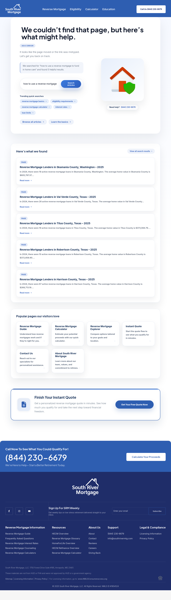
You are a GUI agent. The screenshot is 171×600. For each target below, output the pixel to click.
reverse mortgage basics (33, 101)
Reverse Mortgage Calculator (66, 553)
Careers (93, 548)
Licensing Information (151, 533)
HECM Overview (60, 533)
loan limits (26, 113)
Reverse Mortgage (54, 9)
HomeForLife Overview (63, 543)
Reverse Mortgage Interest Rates (21, 543)
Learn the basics (59, 122)
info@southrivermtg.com (120, 538)
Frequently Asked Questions (19, 538)
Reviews (93, 543)
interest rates (61, 107)
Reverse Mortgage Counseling (20, 548)
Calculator (91, 9)
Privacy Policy (147, 538)
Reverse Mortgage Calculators (20, 553)
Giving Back (95, 553)
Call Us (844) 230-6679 (151, 9)
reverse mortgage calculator (34, 107)
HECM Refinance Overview (65, 548)
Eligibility (75, 9)
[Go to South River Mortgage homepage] (13, 9)
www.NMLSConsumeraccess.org (92, 579)
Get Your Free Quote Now (134, 404)
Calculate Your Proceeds (146, 456)
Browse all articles (31, 122)
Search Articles (71, 84)
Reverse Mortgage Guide (17, 533)
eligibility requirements (62, 101)
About (92, 533)
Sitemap (9, 579)
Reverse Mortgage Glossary (66, 538)
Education (108, 9)
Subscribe (157, 511)
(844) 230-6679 (128, 107)
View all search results (140, 151)
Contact (92, 538)
